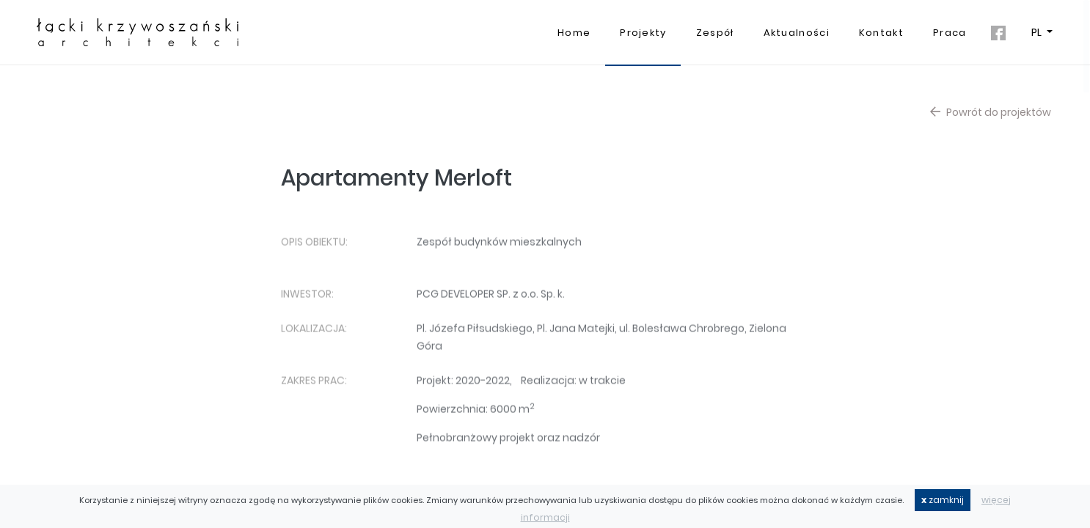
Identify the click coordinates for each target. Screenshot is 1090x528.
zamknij (942, 500)
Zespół (715, 33)
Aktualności (797, 33)
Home (573, 33)
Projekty (643, 33)
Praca (950, 33)
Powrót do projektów (990, 116)
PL (1037, 32)
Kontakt (881, 33)
